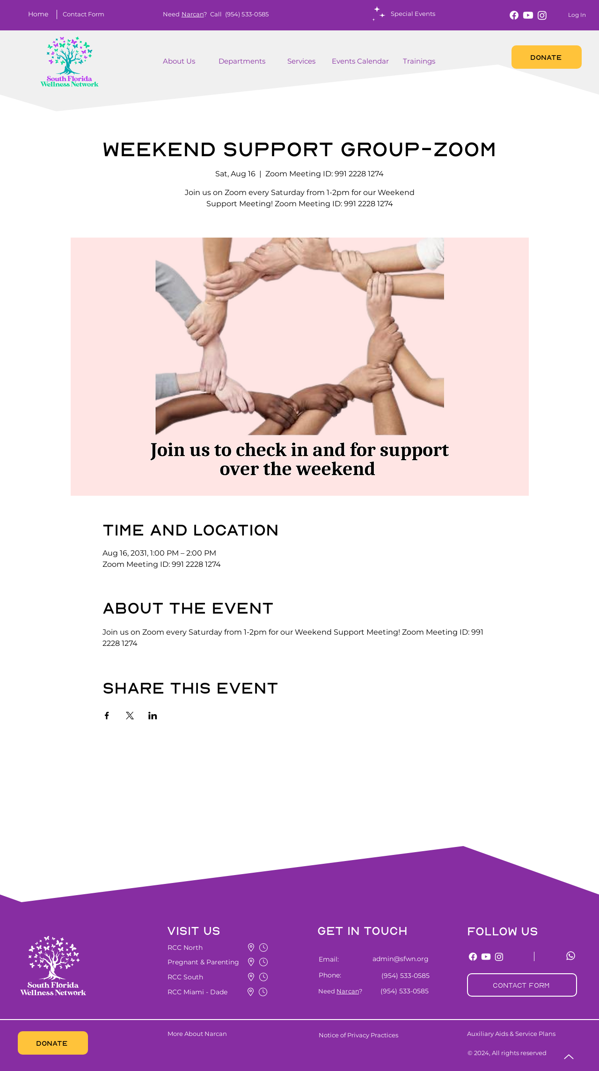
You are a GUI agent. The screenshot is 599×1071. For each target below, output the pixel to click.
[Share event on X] (129, 715)
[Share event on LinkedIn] (152, 715)
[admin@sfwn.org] (395, 958)
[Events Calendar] (361, 61)
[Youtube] (528, 15)
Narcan (193, 14)
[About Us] (181, 61)
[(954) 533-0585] (403, 975)
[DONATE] (546, 57)
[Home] (40, 14)
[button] (83, 14)
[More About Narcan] (224, 1033)
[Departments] (249, 61)
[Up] (569, 1057)
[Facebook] (514, 15)
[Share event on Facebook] (106, 715)
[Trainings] (420, 61)
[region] (194, 66)
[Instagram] (542, 15)
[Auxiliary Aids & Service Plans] (529, 1033)
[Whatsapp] (570, 955)
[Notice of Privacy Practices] (374, 1035)
